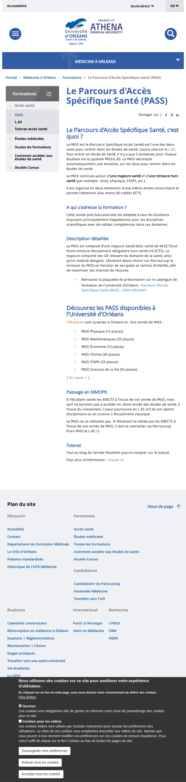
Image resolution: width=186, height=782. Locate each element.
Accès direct (140, 6)
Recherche (118, 609)
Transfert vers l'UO (89, 598)
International (85, 609)
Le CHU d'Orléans (22, 551)
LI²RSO (114, 623)
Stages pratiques (21, 653)
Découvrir (16, 515)
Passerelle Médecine (91, 591)
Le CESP (13, 675)
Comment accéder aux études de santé (33, 157)
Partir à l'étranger (87, 623)
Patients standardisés (25, 559)
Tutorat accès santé (31, 129)
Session (29, 714)
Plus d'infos (27, 705)
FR (174, 6)
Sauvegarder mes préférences (44, 759)
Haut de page (160, 506)
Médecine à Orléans (39, 77)
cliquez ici (116, 459)
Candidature (85, 570)
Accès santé (24, 105)
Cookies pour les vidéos (42, 730)
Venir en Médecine (88, 630)
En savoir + (78, 377)
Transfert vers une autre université (36, 660)
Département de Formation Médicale (38, 544)
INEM (113, 638)
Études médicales (29, 138)
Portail (11, 77)
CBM (112, 630)
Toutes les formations (33, 147)
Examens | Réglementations (30, 638)
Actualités (15, 529)
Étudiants (16, 609)
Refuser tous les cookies (40, 771)
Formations (72, 77)
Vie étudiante (18, 668)
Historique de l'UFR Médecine (32, 566)
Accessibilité (17, 6)
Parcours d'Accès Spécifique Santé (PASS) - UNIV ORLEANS (124, 287)
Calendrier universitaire (26, 623)
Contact (13, 536)
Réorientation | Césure (26, 645)
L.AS (18, 122)
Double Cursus (27, 167)
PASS (19, 115)
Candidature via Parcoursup (97, 583)
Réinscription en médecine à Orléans (37, 630)
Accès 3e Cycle (19, 683)
